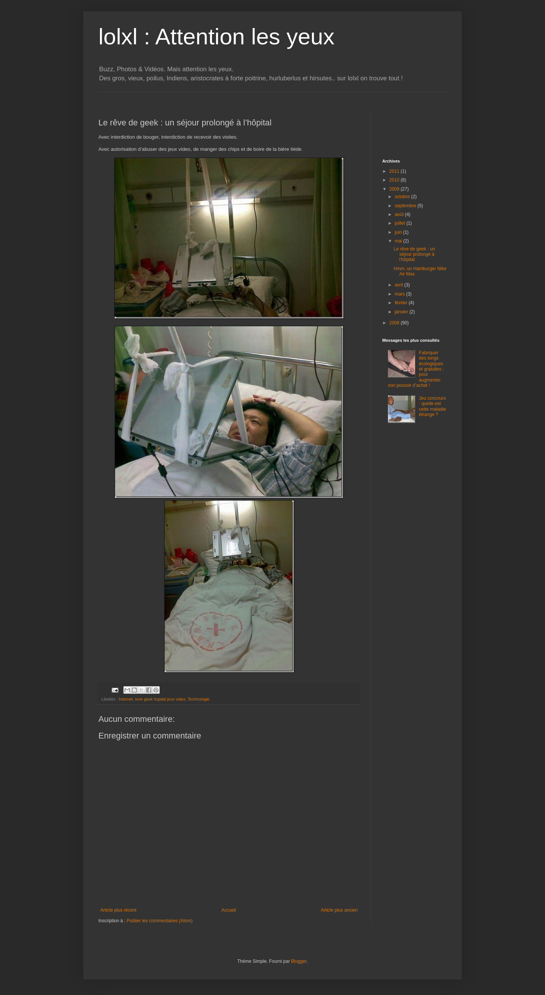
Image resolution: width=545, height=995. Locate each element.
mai (399, 241)
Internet (126, 699)
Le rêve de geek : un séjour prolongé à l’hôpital (414, 254)
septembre (406, 205)
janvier (402, 311)
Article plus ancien (339, 910)
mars (400, 294)
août (400, 214)
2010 (395, 180)
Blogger (299, 961)
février (402, 302)
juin (399, 232)
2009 (395, 189)
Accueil (228, 910)
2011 (395, 171)
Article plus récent (118, 910)
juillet (400, 223)
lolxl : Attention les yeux (216, 36)
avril (399, 285)
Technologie (199, 699)
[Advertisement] (236, 95)
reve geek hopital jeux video (160, 699)
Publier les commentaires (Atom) (160, 920)
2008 (395, 322)
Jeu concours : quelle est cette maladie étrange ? (432, 406)
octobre (403, 196)
